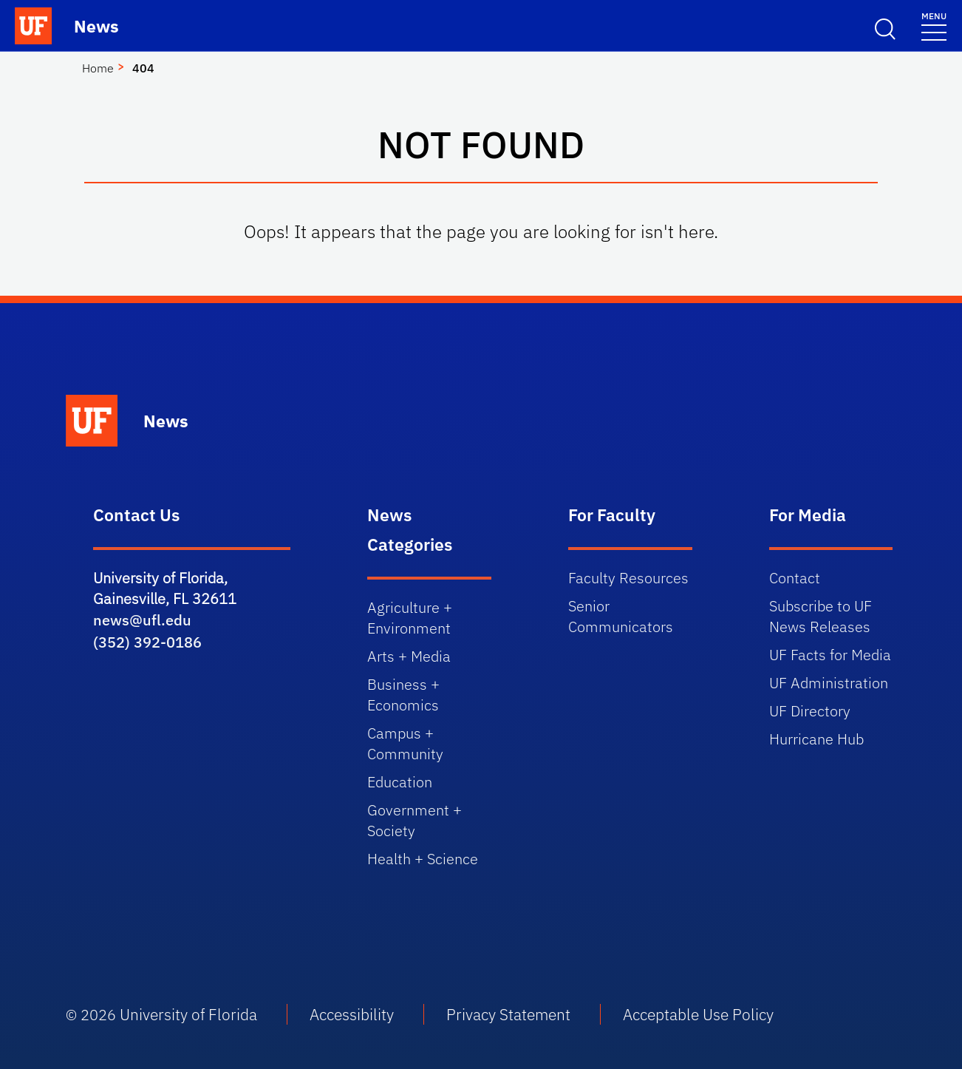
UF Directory (809, 711)
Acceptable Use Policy (698, 1014)
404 (143, 68)
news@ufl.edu (142, 620)
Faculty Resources (628, 578)
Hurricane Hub (816, 739)
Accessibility (352, 1014)
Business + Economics (403, 694)
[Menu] (934, 25)
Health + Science (422, 859)
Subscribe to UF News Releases (820, 616)
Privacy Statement (508, 1014)
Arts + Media (409, 656)
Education (399, 782)
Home (98, 68)
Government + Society (414, 820)
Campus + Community (405, 743)
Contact (794, 578)
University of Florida (188, 1014)
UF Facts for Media (830, 655)
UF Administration (828, 683)
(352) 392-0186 (147, 642)
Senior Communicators (620, 616)
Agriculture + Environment (409, 617)
